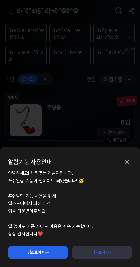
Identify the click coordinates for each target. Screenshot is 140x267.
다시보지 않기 (102, 252)
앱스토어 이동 (38, 252)
